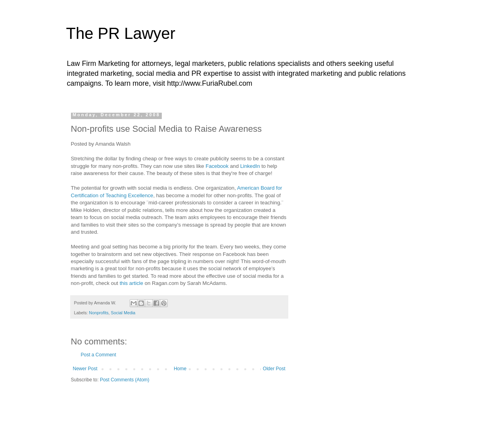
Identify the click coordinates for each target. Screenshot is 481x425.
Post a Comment (98, 355)
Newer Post (85, 368)
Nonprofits (98, 312)
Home (180, 368)
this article (131, 283)
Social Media (123, 312)
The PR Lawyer (121, 33)
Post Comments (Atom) (124, 380)
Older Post (274, 368)
